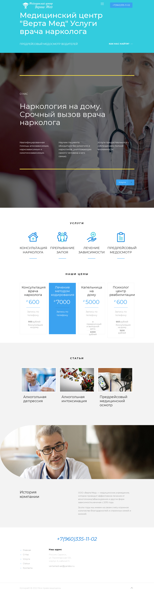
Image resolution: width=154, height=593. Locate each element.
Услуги (26, 559)
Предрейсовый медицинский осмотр (113, 401)
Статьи (26, 563)
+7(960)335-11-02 (121, 5)
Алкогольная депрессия (34, 399)
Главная (27, 550)
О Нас (26, 554)
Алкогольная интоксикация (74, 399)
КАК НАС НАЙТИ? (119, 44)
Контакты (28, 568)
